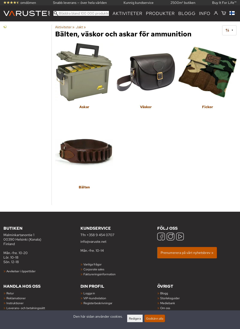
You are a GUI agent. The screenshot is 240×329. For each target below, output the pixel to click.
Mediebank (167, 303)
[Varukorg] (223, 13)
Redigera (135, 318)
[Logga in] (216, 13)
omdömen (19, 2)
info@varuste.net (93, 241)
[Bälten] (84, 162)
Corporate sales (93, 269)
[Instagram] (170, 237)
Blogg (164, 293)
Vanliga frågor (92, 264)
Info (204, 13)
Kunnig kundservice (139, 2)
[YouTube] (180, 237)
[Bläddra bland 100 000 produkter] (81, 13)
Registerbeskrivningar (97, 303)
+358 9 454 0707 (100, 235)
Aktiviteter (127, 13)
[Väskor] (146, 81)
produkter (160, 13)
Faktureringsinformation (99, 274)
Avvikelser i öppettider (21, 271)
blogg (187, 13)
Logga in (89, 293)
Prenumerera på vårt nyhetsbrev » (187, 252)
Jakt (81, 27)
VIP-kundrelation (94, 298)
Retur (10, 293)
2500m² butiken (183, 2)
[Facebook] (161, 237)
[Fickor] (207, 81)
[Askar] (84, 81)
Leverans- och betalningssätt (25, 308)
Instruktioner (15, 303)
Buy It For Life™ (224, 2)
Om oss (165, 308)
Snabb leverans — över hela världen (80, 2)
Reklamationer (16, 298)
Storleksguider (170, 298)
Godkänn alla (154, 318)
